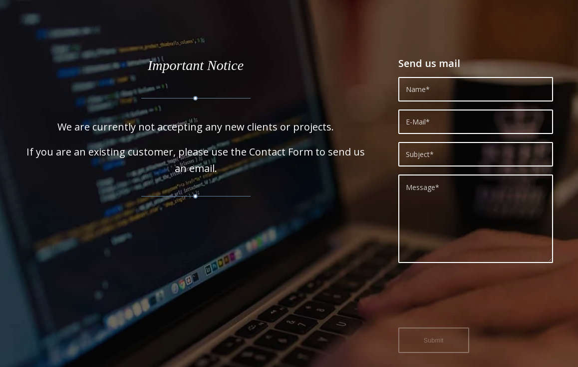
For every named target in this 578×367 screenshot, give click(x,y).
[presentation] (474, 301)
